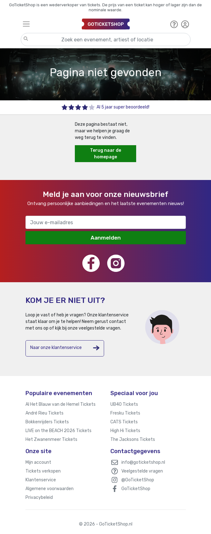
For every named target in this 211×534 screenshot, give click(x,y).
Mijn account (38, 462)
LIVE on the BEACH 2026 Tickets (58, 430)
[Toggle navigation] (49, 24)
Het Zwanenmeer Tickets (51, 439)
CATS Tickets (124, 422)
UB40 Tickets (124, 404)
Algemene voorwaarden (49, 488)
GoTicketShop (135, 488)
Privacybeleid (39, 497)
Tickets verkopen (43, 471)
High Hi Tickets (125, 430)
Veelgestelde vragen (142, 471)
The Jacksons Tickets (132, 439)
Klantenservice (40, 480)
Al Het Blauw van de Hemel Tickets (60, 404)
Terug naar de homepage (105, 154)
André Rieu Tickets (44, 413)
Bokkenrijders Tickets (47, 422)
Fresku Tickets (125, 413)
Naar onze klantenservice (64, 348)
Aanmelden (106, 238)
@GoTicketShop (137, 480)
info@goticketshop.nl (143, 462)
